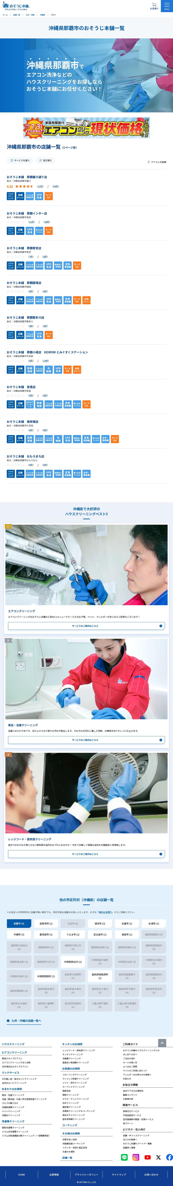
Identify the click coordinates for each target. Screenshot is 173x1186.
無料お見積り (105, 912)
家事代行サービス (131, 1111)
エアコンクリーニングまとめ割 (16, 1062)
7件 (31, 256)
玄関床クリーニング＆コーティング (79, 1111)
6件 (31, 291)
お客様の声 (128, 1098)
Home (21, 1174)
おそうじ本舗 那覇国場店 (24, 283)
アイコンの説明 (158, 162)
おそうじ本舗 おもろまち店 (25, 456)
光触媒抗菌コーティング (74, 1143)
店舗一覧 (67, 1157)
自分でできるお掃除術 (133, 1090)
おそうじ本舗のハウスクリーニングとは (141, 1050)
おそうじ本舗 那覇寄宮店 (24, 248)
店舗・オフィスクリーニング (136, 1135)
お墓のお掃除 (69, 1151)
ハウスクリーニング (13, 1044)
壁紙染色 (67, 1090)
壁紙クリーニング (71, 1094)
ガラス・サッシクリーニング (76, 1098)
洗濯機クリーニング (13, 1121)
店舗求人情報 (129, 1147)
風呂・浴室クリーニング (13, 1094)
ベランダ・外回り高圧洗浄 (75, 1147)
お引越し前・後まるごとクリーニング (19, 1078)
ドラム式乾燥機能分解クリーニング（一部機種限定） (26, 1135)
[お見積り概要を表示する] (154, 6)
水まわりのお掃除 (12, 1089)
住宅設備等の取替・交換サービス (138, 1119)
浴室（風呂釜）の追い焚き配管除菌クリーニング (24, 1099)
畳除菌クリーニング (72, 1106)
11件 (40, 186)
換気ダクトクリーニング (74, 1115)
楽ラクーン (128, 1123)
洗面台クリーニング (11, 1115)
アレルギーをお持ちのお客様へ (137, 1074)
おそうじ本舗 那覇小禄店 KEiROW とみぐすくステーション (47, 352)
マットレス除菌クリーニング (76, 1078)
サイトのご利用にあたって (135, 1070)
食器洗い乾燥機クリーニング (76, 1062)
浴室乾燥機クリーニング (13, 1107)
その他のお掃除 (71, 1133)
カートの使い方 (130, 1062)
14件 (45, 360)
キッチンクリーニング (73, 1054)
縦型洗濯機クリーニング (13, 1127)
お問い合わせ (151, 1174)
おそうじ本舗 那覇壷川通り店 (27, 177)
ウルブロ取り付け (10, 1103)
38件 (47, 221)
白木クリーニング (71, 1102)
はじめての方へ (130, 1054)
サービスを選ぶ (22, 160)
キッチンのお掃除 (72, 1044)
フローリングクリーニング (75, 1074)
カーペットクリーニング (74, 1086)
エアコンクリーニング (14, 1052)
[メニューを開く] (167, 6)
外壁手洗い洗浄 (70, 1139)
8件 (45, 256)
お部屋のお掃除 (71, 1068)
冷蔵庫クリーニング (72, 1058)
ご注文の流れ (129, 1058)
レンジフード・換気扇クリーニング (79, 1050)
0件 (31, 360)
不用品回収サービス (132, 1115)
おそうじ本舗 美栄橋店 (22, 421)
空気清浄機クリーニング (74, 1119)
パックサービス (10, 1072)
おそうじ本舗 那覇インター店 (27, 213)
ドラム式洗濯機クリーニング (15, 1131)
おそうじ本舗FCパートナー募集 (137, 1143)
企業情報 (54, 1174)
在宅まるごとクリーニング (14, 1082)
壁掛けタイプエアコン (12, 1058)
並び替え (47, 160)
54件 (55, 186)
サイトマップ (119, 1174)
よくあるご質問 (130, 1066)
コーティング (69, 1125)
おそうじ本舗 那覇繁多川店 (25, 317)
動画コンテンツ (130, 1094)
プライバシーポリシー (86, 1174)
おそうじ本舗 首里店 (21, 387)
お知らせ (127, 1078)
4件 (31, 326)
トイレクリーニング (11, 1111)
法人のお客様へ (130, 1139)
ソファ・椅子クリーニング (75, 1082)
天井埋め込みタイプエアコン (15, 1066)
